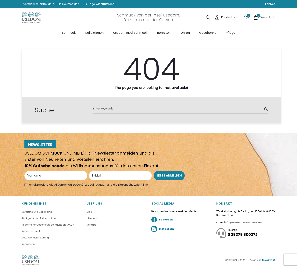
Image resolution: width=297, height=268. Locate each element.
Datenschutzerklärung (35, 237)
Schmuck (69, 32)
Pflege (230, 32)
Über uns (92, 218)
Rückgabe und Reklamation (39, 218)
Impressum (29, 243)
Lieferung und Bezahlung (37, 212)
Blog (89, 212)
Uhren (185, 32)
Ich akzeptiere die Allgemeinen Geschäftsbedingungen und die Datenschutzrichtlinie (88, 185)
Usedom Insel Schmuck (130, 32)
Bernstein (164, 32)
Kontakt (270, 4)
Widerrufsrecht (31, 231)
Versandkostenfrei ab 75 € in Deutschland (51, 4)
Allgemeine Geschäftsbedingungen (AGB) (48, 224)
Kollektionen (94, 32)
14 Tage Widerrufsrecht (100, 4)
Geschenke (207, 32)
